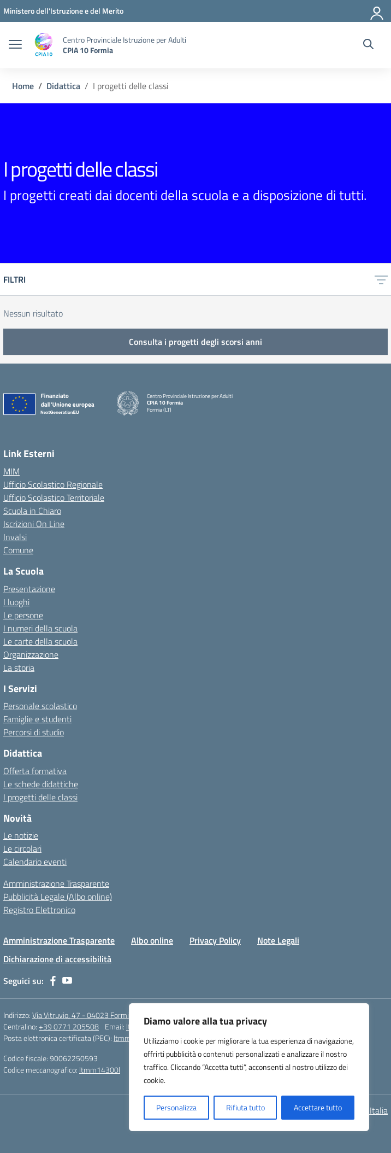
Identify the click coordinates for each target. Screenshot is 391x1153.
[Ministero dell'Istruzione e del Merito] (63, 10)
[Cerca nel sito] (368, 45)
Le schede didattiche (40, 784)
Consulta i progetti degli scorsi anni (195, 341)
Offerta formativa (35, 770)
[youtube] (67, 981)
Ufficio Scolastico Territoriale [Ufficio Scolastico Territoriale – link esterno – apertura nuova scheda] (53, 497)
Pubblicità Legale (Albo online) (57, 896)
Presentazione (29, 588)
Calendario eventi (35, 861)
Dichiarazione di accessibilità (57, 958)
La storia (18, 667)
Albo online (152, 940)
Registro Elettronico (39, 909)
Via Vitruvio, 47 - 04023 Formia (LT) (89, 1015)
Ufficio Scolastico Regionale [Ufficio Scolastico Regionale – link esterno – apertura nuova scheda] (53, 484)
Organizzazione (30, 654)
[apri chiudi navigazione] (15, 45)
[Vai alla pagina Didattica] (63, 85)
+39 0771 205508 (69, 1026)
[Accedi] (377, 11)
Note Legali (278, 940)
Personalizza (176, 1107)
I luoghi (16, 601)
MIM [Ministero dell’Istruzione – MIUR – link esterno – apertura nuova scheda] (11, 471)
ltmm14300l (99, 1069)
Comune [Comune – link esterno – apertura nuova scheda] (18, 550)
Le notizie (20, 835)
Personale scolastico (40, 705)
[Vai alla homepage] (44, 45)
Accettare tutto (318, 1107)
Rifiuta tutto (245, 1107)
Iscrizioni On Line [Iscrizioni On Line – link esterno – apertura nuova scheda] (33, 523)
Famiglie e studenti (37, 718)
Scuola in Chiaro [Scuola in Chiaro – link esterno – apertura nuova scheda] (32, 510)
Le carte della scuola (40, 641)
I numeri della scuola (40, 628)
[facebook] (53, 981)
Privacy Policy (215, 940)
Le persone (23, 615)
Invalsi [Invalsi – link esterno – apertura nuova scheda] (15, 536)
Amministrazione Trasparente (56, 883)
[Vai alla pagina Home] (23, 85)
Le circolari (22, 848)
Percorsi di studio (33, 732)
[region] (249, 1067)
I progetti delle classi (40, 797)
